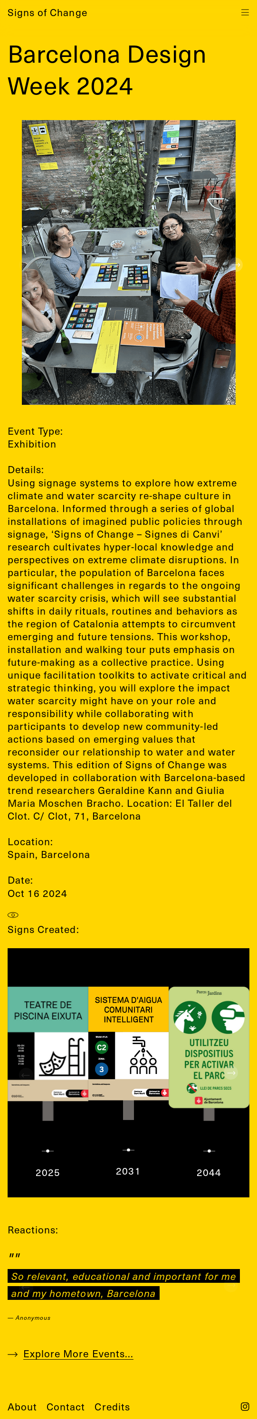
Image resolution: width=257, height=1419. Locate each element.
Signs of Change (47, 12)
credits (112, 1406)
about (22, 1406)
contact (66, 1406)
